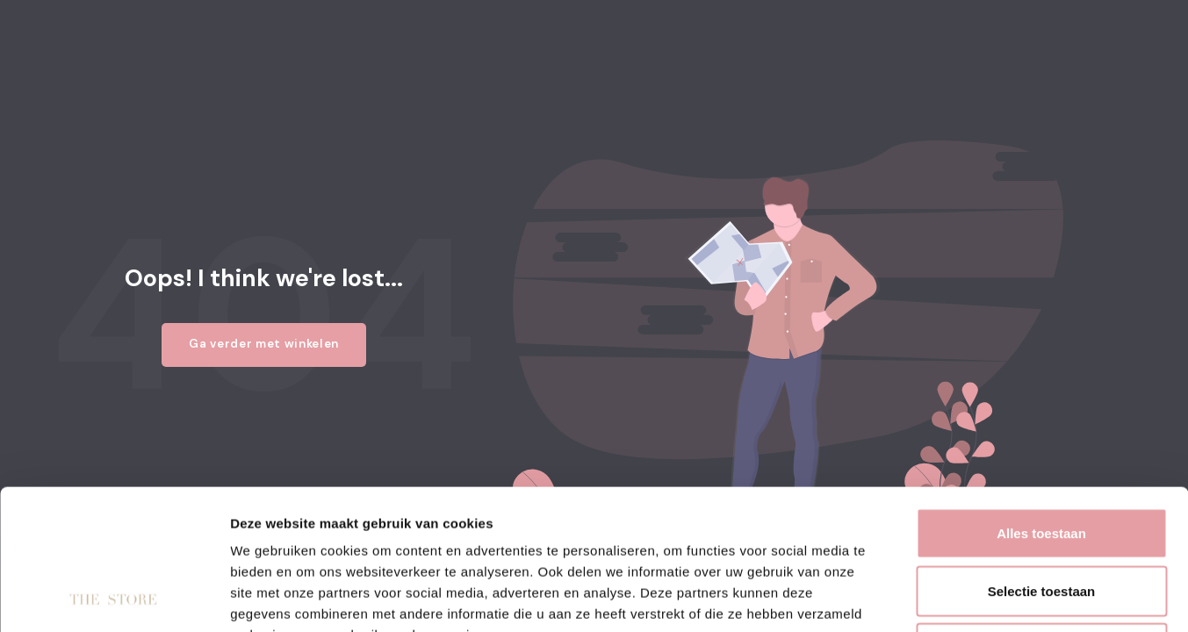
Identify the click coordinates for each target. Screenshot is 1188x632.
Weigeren (1041, 516)
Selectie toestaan (1042, 459)
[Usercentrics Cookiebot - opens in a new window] (114, 598)
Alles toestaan (1041, 401)
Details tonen (948, 597)
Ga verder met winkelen (264, 343)
